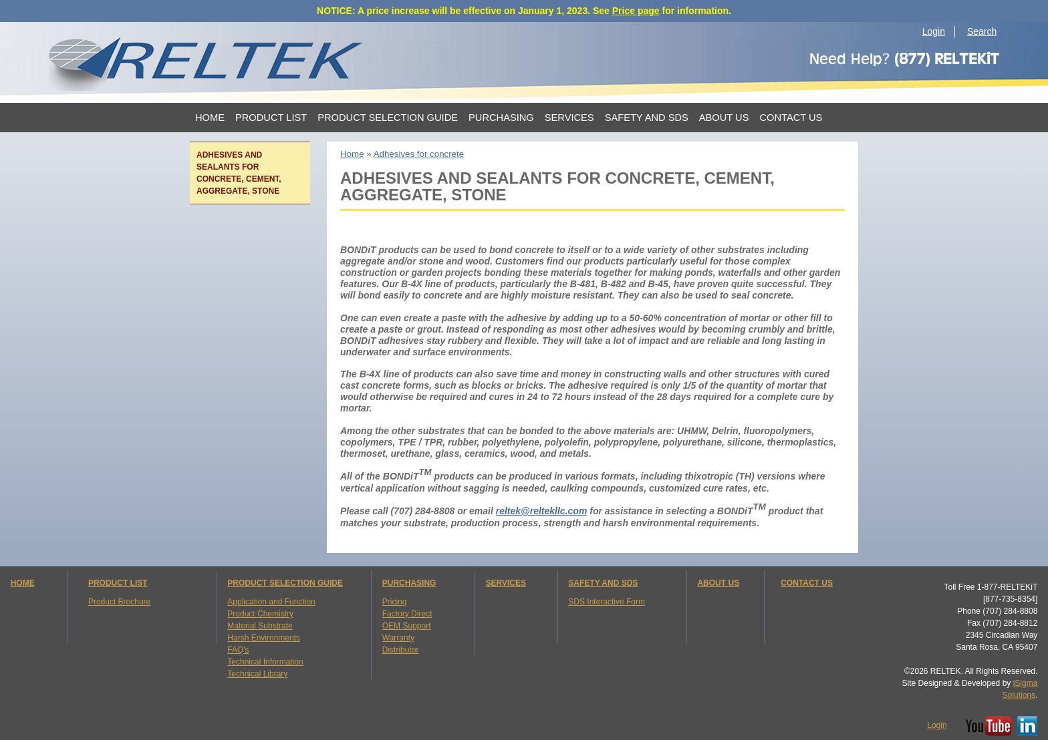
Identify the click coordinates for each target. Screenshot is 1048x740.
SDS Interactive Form (606, 601)
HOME (23, 583)
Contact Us (790, 117)
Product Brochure (119, 601)
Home (210, 117)
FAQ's (238, 650)
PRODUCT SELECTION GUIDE (285, 583)
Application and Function (271, 601)
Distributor (400, 650)
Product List (271, 117)
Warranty (398, 637)
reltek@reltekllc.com (541, 511)
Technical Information (265, 662)
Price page (636, 10)
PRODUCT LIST (118, 583)
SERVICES (505, 583)
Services (569, 117)
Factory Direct (407, 613)
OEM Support (406, 625)
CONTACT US (807, 583)
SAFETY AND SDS (603, 583)
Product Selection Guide (387, 117)
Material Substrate (259, 625)
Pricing (394, 601)
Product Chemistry (260, 613)
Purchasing (501, 117)
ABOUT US (718, 583)
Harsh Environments (263, 637)
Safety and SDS (646, 117)
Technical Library (257, 674)
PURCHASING (409, 583)
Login (933, 31)
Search (982, 31)
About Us (724, 117)
